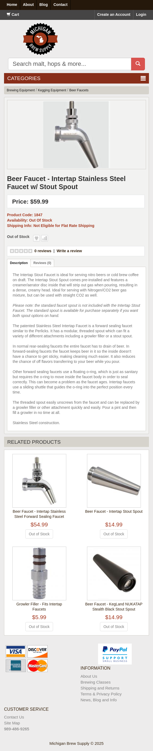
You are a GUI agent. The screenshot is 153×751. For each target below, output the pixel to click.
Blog (43, 4)
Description (19, 263)
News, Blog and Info (99, 700)
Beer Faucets (78, 90)
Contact (60, 4)
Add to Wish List (36, 238)
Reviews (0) (42, 263)
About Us (89, 676)
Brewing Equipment (21, 90)
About (28, 4)
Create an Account (113, 14)
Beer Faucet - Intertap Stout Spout (113, 511)
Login (141, 14)
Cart (13, 14)
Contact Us (14, 717)
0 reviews (42, 251)
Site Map (12, 723)
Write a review (69, 251)
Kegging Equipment (52, 90)
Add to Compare (44, 238)
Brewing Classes (96, 682)
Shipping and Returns (100, 688)
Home (12, 4)
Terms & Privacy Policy (101, 694)
